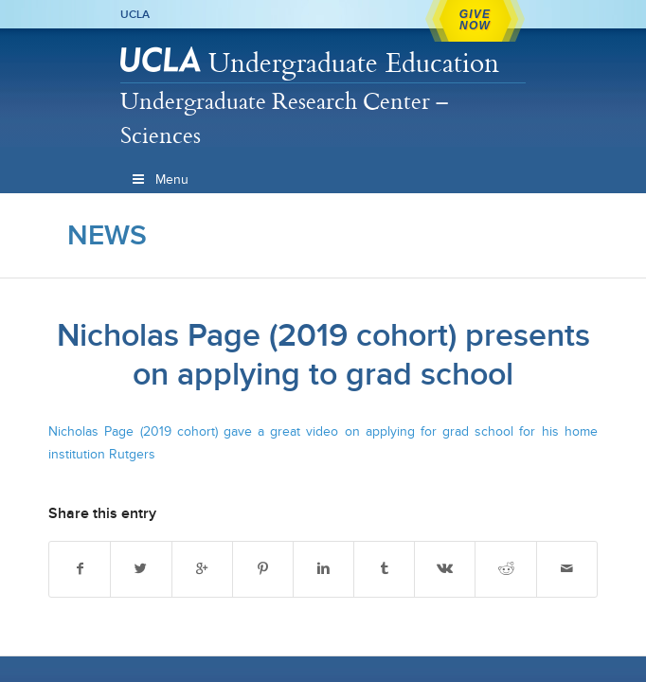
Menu (159, 179)
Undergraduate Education (353, 62)
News (107, 235)
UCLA (135, 14)
